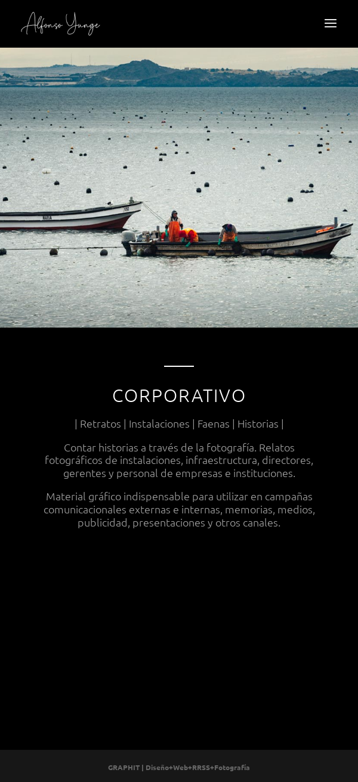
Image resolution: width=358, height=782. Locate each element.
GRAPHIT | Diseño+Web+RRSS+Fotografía (179, 767)
